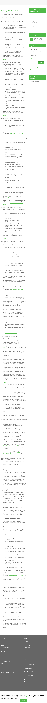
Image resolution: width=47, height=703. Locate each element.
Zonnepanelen (34, 16)
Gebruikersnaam (36, 49)
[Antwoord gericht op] (16, 338)
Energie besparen (35, 14)
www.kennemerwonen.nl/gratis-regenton (16, 575)
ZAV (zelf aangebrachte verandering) (10, 445)
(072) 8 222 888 (30, 664)
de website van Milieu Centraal (11, 333)
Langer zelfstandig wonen (37, 24)
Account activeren (34, 70)
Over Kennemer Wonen (8, 659)
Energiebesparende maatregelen (35, 22)
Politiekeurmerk (34, 26)
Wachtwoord (35, 55)
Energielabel (34, 19)
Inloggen (41, 62)
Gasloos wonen (34, 29)
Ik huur (6, 6)
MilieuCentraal (10, 197)
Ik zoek (26, 638)
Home (2, 6)
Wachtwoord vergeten (35, 67)
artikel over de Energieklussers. (15, 467)
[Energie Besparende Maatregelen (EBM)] (37, 39)
